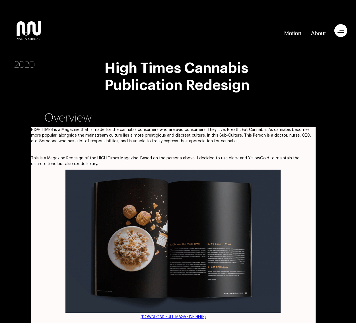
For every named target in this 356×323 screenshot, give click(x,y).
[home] (29, 30)
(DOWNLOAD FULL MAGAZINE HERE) (173, 317)
